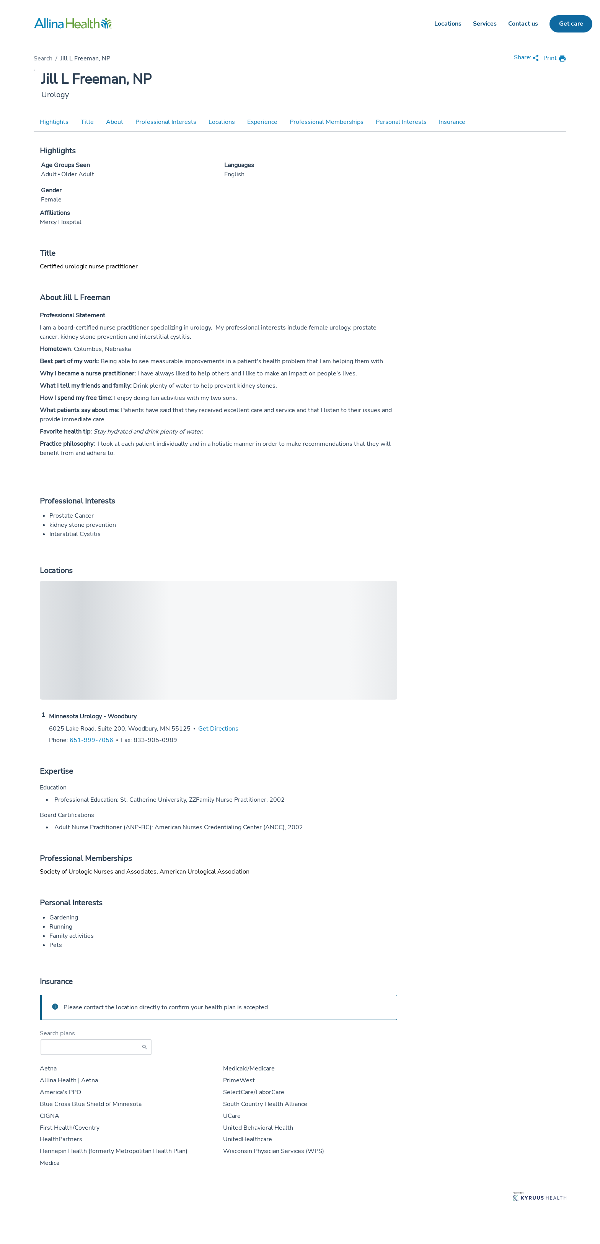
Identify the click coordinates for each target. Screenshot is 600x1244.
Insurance (452, 122)
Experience (262, 122)
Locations (447, 23)
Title (87, 122)
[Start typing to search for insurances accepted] (96, 1047)
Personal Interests (401, 122)
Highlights (54, 122)
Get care (571, 23)
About (114, 122)
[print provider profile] (554, 58)
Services (485, 23)
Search (43, 58)
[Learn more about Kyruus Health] (539, 1197)
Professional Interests (165, 122)
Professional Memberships (327, 122)
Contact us (523, 23)
